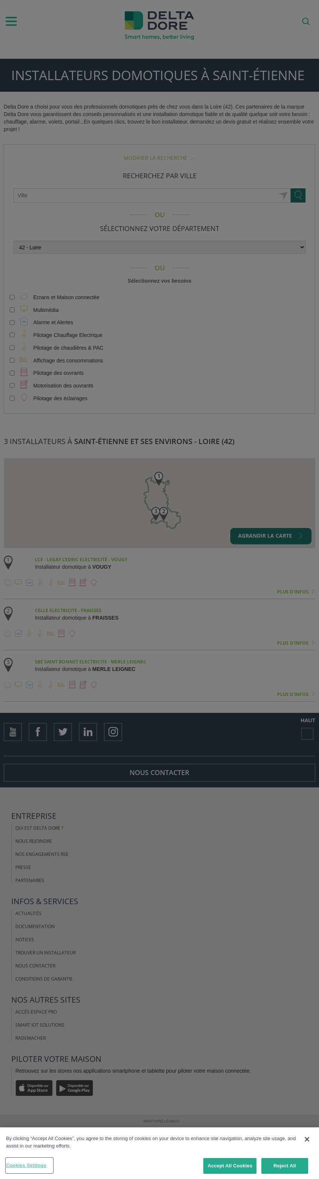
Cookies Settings (26, 1165)
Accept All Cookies (229, 1166)
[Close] (307, 1139)
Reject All (284, 1166)
